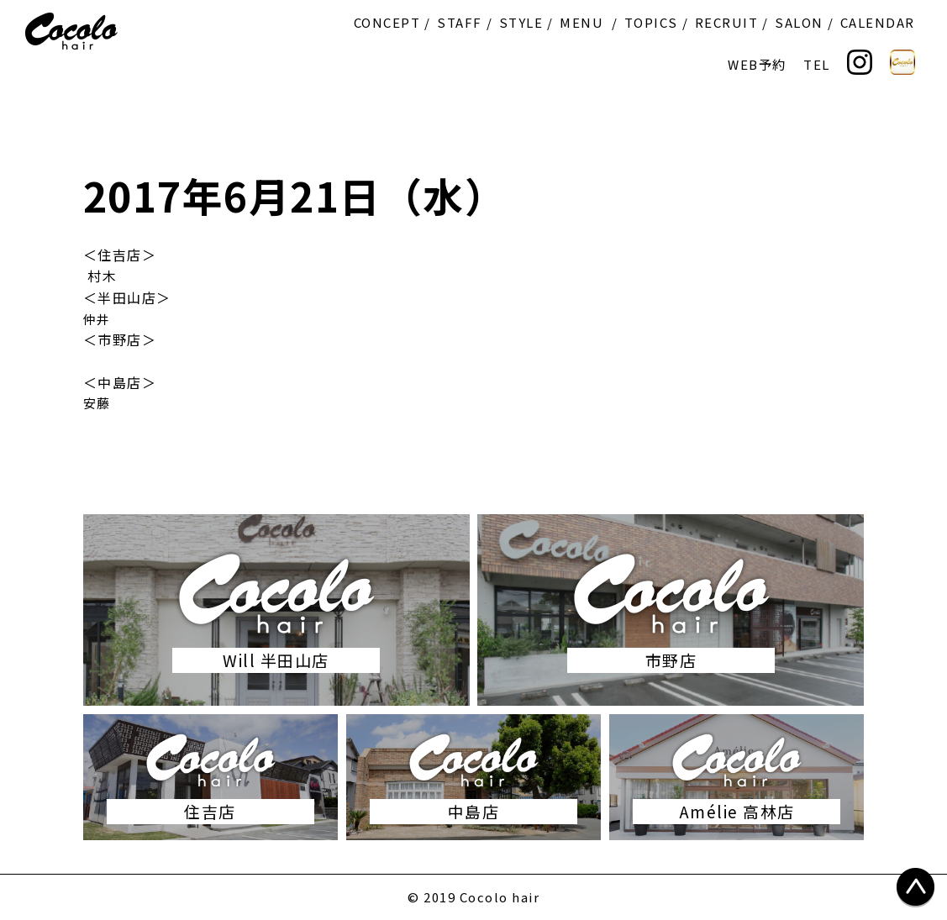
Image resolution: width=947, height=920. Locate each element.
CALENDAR (877, 22)
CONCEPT (387, 22)
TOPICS (651, 22)
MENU (581, 22)
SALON (799, 22)
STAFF (459, 22)
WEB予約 (757, 64)
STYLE (521, 22)
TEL (816, 64)
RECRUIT (727, 22)
